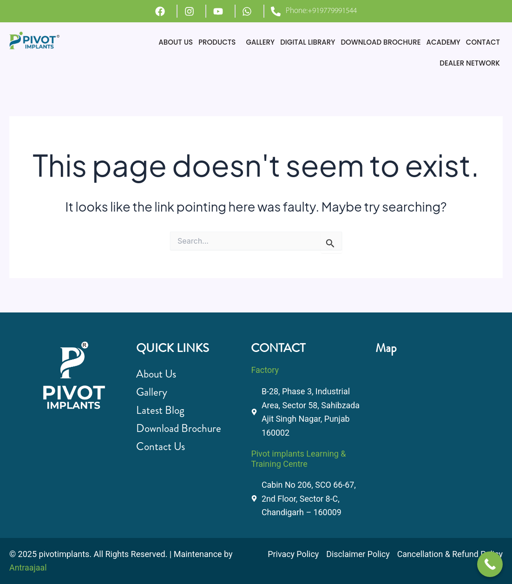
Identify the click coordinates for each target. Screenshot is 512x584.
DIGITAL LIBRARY (307, 42)
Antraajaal (28, 567)
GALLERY (260, 42)
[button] (219, 42)
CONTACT (483, 42)
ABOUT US (175, 42)
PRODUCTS (217, 42)
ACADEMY (443, 42)
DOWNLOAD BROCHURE (380, 42)
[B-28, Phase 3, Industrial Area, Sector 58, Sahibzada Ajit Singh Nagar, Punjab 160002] (433, 416)
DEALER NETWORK (470, 63)
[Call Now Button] (490, 564)
